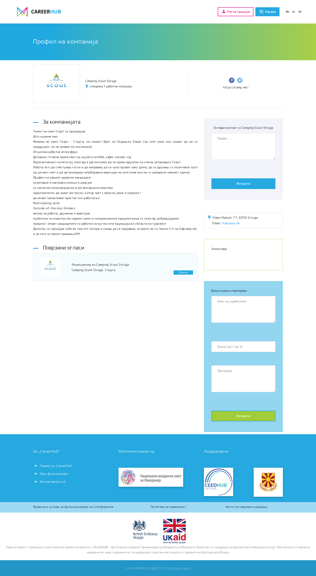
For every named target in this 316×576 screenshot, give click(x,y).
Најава (267, 11)
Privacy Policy (181, 568)
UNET (154, 568)
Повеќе (183, 272)
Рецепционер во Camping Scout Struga (100, 264)
